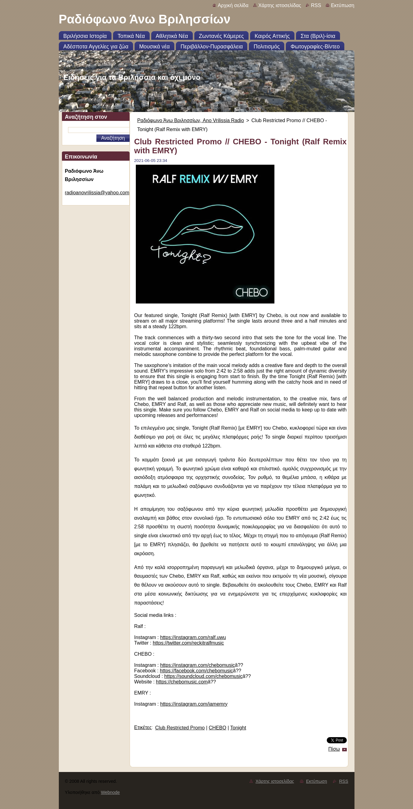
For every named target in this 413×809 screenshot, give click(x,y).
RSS (316, 5)
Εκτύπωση (342, 5)
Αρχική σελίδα (233, 5)
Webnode (110, 792)
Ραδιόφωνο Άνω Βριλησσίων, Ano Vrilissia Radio (190, 120)
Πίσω (334, 749)
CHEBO (217, 727)
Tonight (238, 727)
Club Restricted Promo (180, 727)
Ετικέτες (143, 727)
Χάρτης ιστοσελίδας (279, 5)
